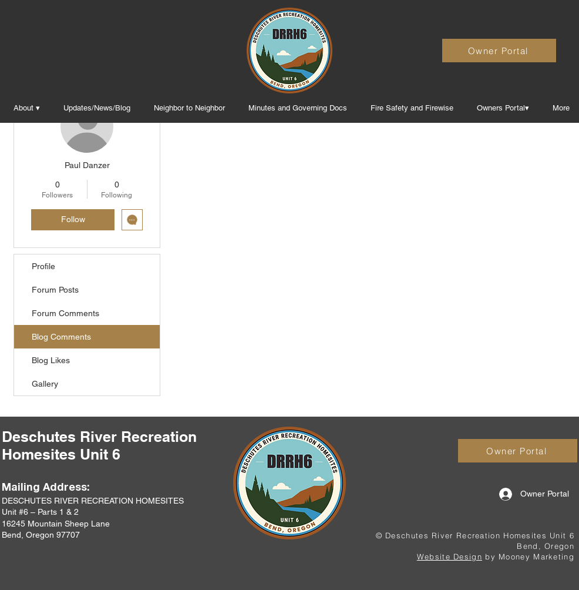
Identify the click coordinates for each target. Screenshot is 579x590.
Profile (43, 266)
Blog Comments (61, 336)
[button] (298, 108)
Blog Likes (51, 360)
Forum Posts (55, 289)
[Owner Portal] (499, 50)
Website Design (449, 556)
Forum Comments (65, 313)
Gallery (45, 383)
